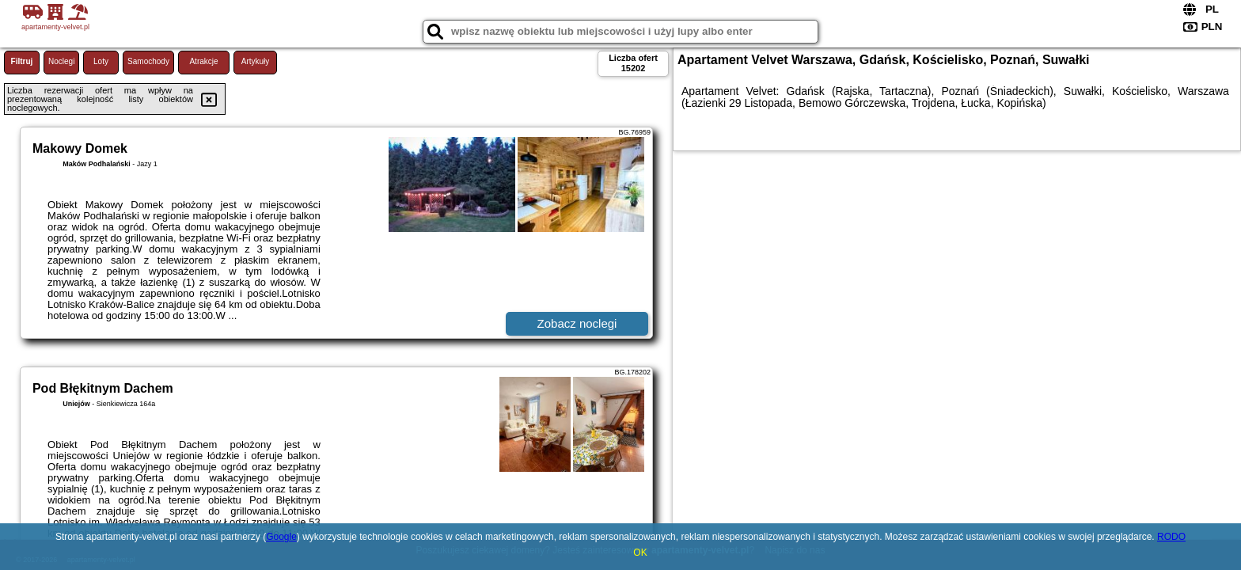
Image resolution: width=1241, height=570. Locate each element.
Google (281, 536)
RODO (1171, 536)
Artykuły (255, 61)
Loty (100, 61)
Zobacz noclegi (577, 323)
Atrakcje (203, 61)
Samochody (148, 61)
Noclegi (61, 61)
